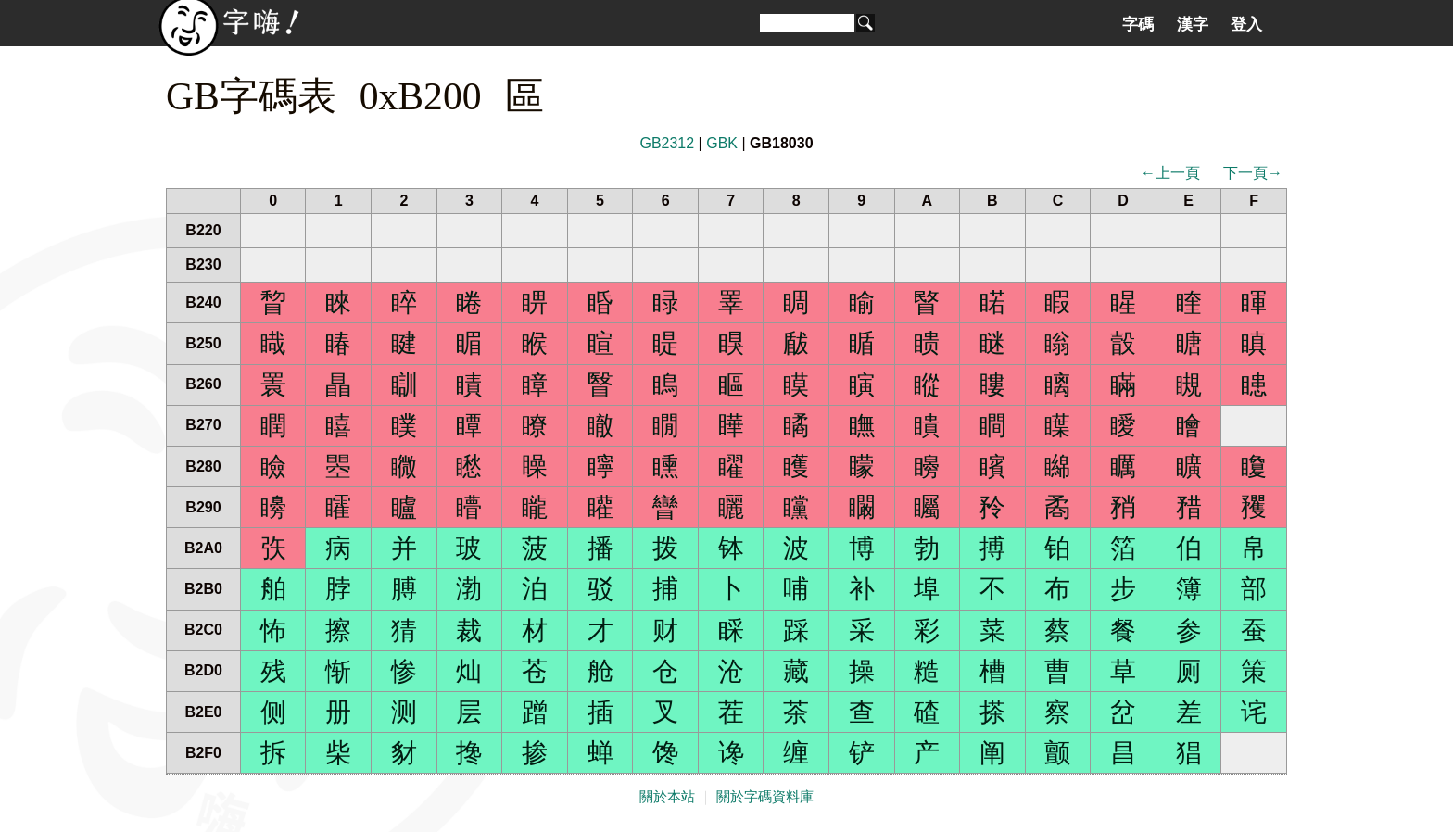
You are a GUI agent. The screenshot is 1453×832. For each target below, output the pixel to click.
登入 (1246, 24)
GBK (722, 143)
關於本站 (667, 796)
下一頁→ (1252, 173)
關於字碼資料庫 (765, 796)
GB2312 (666, 143)
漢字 (1192, 24)
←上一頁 (1170, 173)
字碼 (1138, 24)
